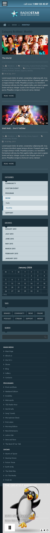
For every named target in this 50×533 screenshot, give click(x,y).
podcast (11, 70)
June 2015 (9, 239)
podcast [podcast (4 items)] (7, 318)
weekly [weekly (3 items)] (40, 318)
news (43, 68)
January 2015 (11, 258)
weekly (30, 70)
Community (24, 66)
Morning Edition (11, 426)
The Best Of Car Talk (13, 444)
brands (27, 68)
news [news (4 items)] (30, 313)
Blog (7, 369)
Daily (8, 203)
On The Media (10, 475)
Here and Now (10, 439)
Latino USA (9, 435)
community (35, 68)
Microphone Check (12, 418)
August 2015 (10, 229)
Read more (9, 96)
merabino (11, 66)
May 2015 (9, 244)
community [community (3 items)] (19, 313)
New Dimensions (11, 431)
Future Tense (10, 462)
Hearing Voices (10, 458)
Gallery (8, 373)
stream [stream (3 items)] (18, 318)
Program (5, 68)
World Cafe (9, 409)
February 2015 (11, 253)
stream (17, 70)
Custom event (35, 66)
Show (14, 25)
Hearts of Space (11, 454)
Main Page (9, 351)
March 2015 (10, 248)
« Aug (5, 294)
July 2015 (9, 234)
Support (17, 68)
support (24, 70)
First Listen (9, 422)
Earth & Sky (9, 467)
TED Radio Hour (11, 404)
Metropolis (9, 400)
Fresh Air (8, 480)
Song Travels (10, 413)
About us (8, 356)
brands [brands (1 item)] (7, 313)
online (4, 70)
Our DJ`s (8, 360)
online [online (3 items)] (40, 313)
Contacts (8, 377)
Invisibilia (8, 396)
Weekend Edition (11, 391)
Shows (7, 364)
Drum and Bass (11, 387)
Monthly (44, 66)
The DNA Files (10, 471)
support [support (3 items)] (29, 318)
